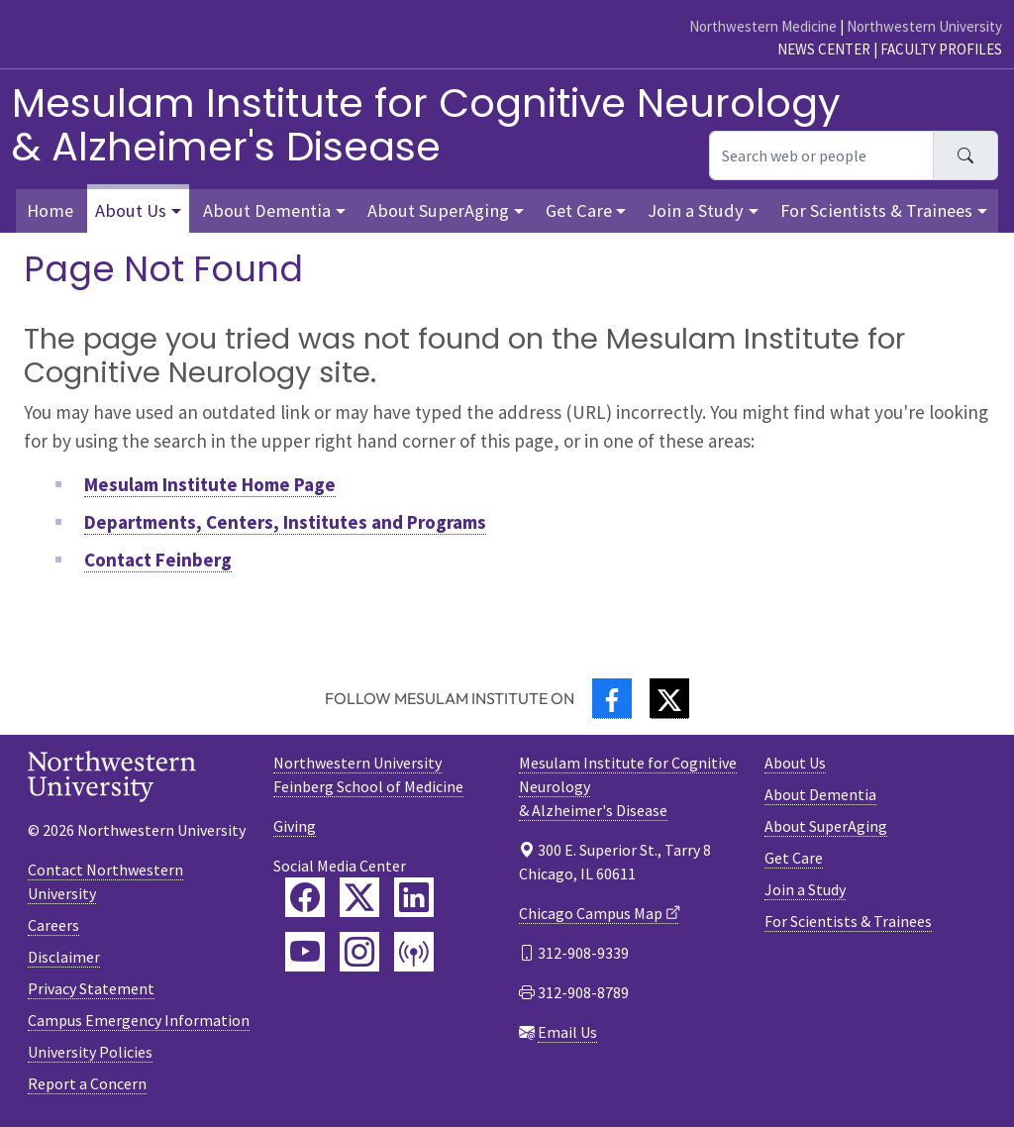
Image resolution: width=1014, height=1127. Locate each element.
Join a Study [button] (696, 210)
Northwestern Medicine (763, 26)
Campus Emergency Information (139, 1020)
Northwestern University (924, 26)
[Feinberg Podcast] (414, 952)
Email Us (567, 1032)
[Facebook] (612, 698)
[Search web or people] (821, 155)
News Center (823, 49)
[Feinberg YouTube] (305, 952)
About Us (795, 762)
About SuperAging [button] (438, 210)
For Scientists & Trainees (848, 921)
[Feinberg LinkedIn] (414, 897)
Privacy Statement (91, 988)
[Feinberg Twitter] (359, 897)
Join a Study (805, 889)
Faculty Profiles (941, 49)
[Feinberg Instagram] (359, 952)
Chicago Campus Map (590, 913)
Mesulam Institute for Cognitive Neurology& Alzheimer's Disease (426, 124)
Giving (294, 826)
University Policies (90, 1052)
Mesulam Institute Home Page (210, 484)
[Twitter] (669, 698)
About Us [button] (130, 210)
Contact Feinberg (158, 559)
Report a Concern (87, 1083)
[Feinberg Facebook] (305, 897)
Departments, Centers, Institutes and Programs (285, 522)
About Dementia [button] (267, 210)
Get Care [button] (579, 210)
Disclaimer (64, 957)
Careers (53, 925)
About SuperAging (825, 826)
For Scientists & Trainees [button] (876, 210)
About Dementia (820, 794)
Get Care (793, 858)
